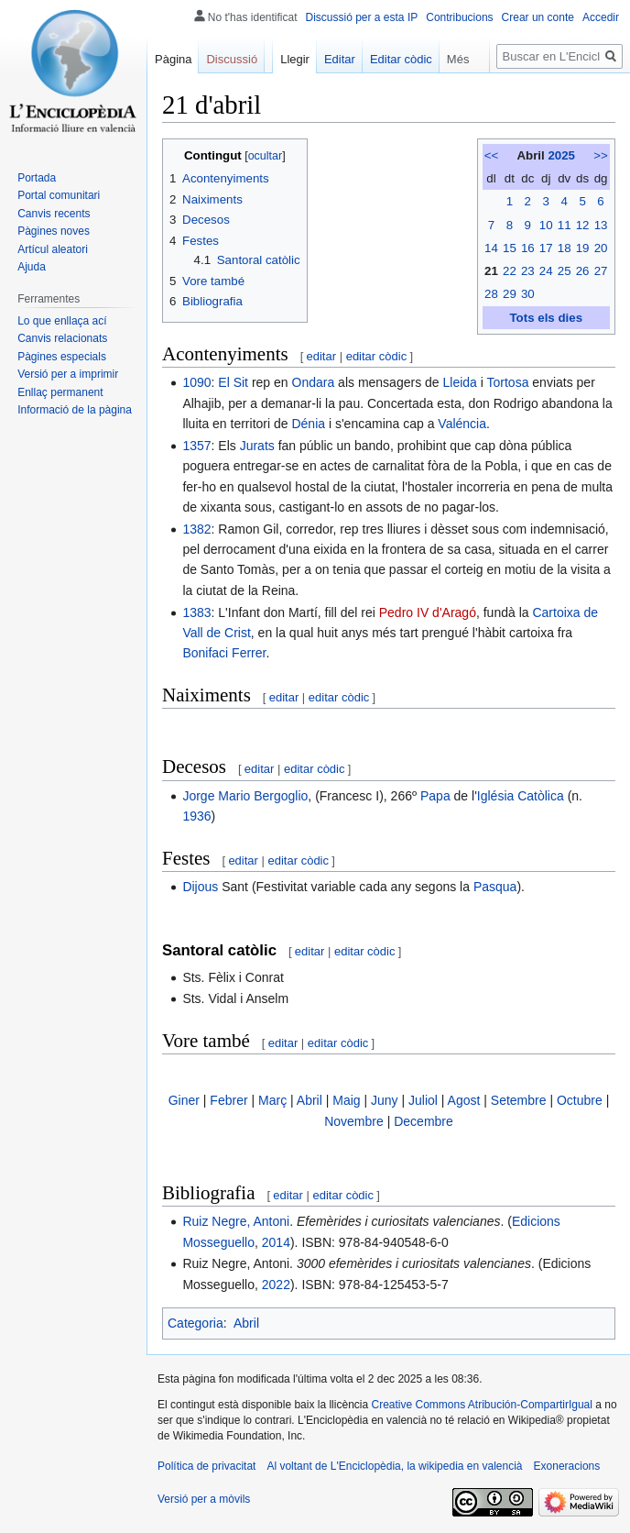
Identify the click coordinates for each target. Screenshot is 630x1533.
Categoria (195, 1323)
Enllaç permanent (60, 392)
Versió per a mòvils (204, 1499)
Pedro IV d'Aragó (427, 612)
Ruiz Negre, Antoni (235, 1221)
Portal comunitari (58, 195)
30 (528, 294)
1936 (196, 816)
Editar (339, 59)
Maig (346, 1100)
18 (564, 248)
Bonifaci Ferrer (224, 652)
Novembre (354, 1121)
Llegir (295, 59)
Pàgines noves (53, 231)
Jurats (257, 445)
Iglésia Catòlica (520, 796)
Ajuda (31, 266)
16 (528, 248)
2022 (276, 1284)
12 (583, 225)
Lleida (460, 382)
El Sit (233, 382)
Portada (36, 177)
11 (564, 225)
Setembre (519, 1100)
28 (491, 294)
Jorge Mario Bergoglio (245, 796)
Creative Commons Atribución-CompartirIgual (481, 1404)
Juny (384, 1100)
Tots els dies (545, 318)
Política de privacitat (206, 1466)
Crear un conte (538, 17)
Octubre (580, 1100)
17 (546, 248)
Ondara (313, 382)
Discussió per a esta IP (362, 17)
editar (322, 356)
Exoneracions (567, 1466)
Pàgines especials (61, 356)
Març (272, 1100)
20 (601, 248)
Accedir (600, 17)
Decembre (423, 1121)
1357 (196, 445)
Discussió (231, 59)
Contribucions (459, 17)
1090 (196, 382)
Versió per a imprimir (67, 374)
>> (600, 155)
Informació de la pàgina (74, 409)
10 (546, 225)
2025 (561, 155)
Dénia (308, 423)
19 (583, 248)
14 (491, 248)
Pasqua (494, 886)
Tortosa (508, 382)
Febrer (228, 1100)
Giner (184, 1100)
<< (491, 155)
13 (601, 225)
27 (601, 271)
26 (583, 271)
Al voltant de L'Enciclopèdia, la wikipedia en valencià (394, 1466)
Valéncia (462, 423)
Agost (464, 1100)
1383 (196, 612)
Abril (309, 1100)
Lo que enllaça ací (61, 320)
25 (564, 271)
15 (509, 248)
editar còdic (376, 356)
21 (491, 271)
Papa (435, 796)
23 (528, 271)
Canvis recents (53, 213)
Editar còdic (401, 59)
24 (546, 271)
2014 (276, 1242)
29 (509, 294)
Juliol (423, 1100)
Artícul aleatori (52, 249)
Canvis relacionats (62, 338)
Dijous (200, 886)
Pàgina (173, 59)
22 (509, 271)
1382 (196, 529)
